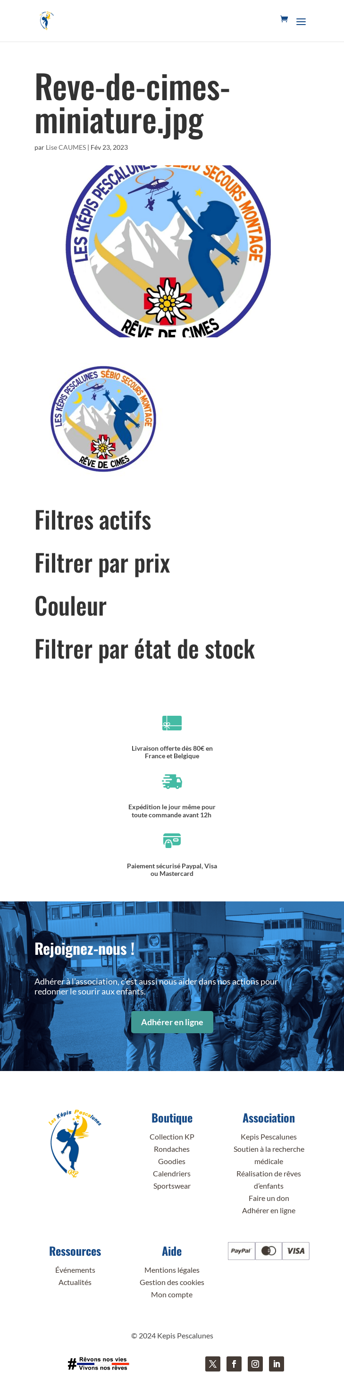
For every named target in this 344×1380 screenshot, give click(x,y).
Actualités (75, 1281)
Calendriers (172, 1173)
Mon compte (172, 1294)
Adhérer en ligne (172, 1022)
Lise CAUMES (66, 147)
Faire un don (269, 1197)
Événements (75, 1269)
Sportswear (172, 1185)
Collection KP (172, 1136)
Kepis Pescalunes (269, 1136)
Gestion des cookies (172, 1281)
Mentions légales (172, 1269)
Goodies (171, 1161)
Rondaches (172, 1148)
